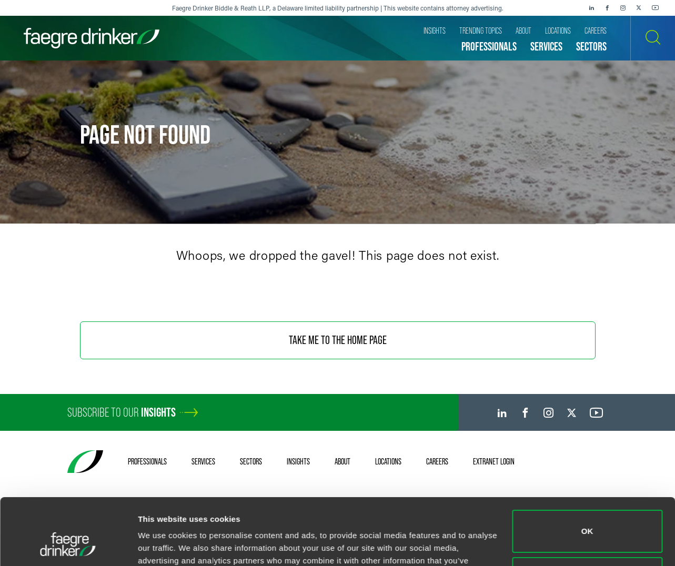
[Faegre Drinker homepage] (91, 38)
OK (587, 474)
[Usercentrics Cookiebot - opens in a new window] (68, 545)
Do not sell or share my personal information (587, 521)
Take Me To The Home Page (338, 340)
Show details (162, 545)
